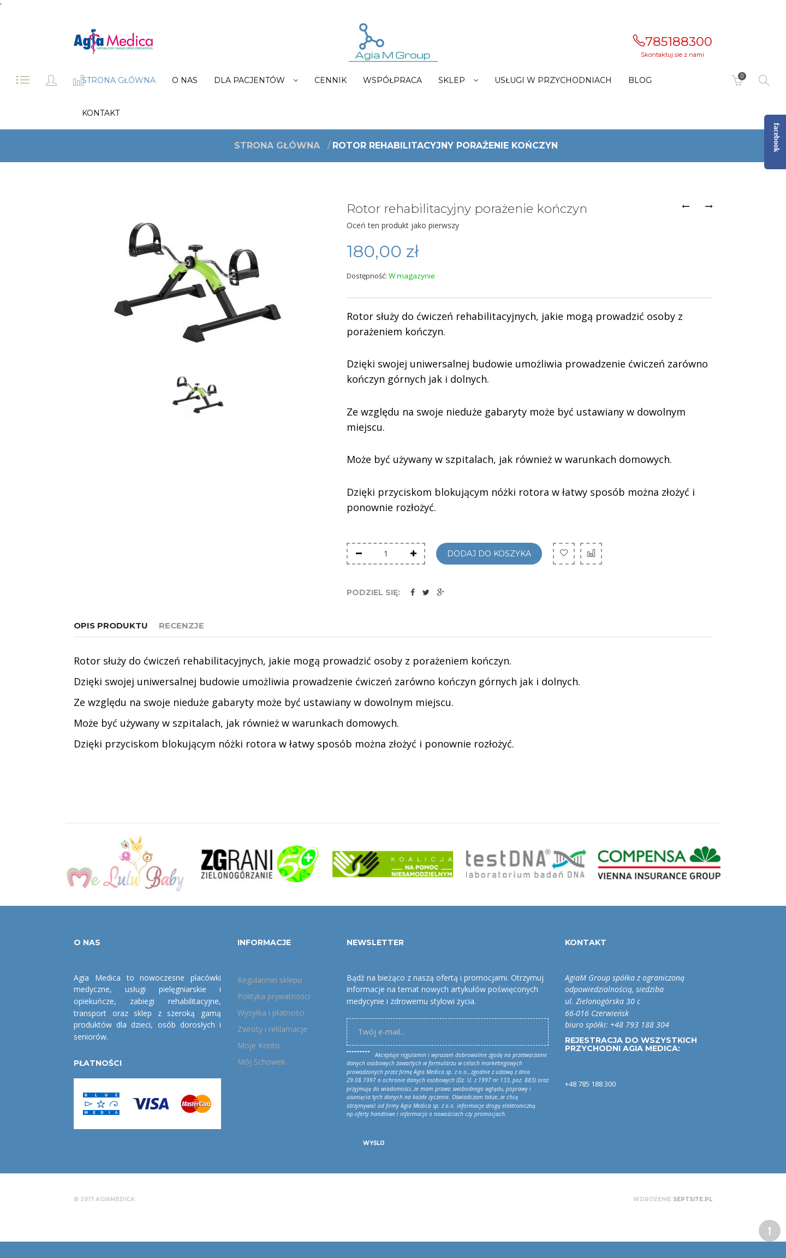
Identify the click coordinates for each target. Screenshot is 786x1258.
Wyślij (373, 1143)
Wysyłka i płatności (271, 1012)
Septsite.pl (692, 1199)
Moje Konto (258, 1045)
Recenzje (181, 625)
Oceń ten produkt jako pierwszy (403, 225)
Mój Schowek (261, 1062)
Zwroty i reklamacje (272, 1029)
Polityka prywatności (273, 996)
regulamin (413, 1055)
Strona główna (277, 145)
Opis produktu (111, 625)
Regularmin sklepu (269, 980)
